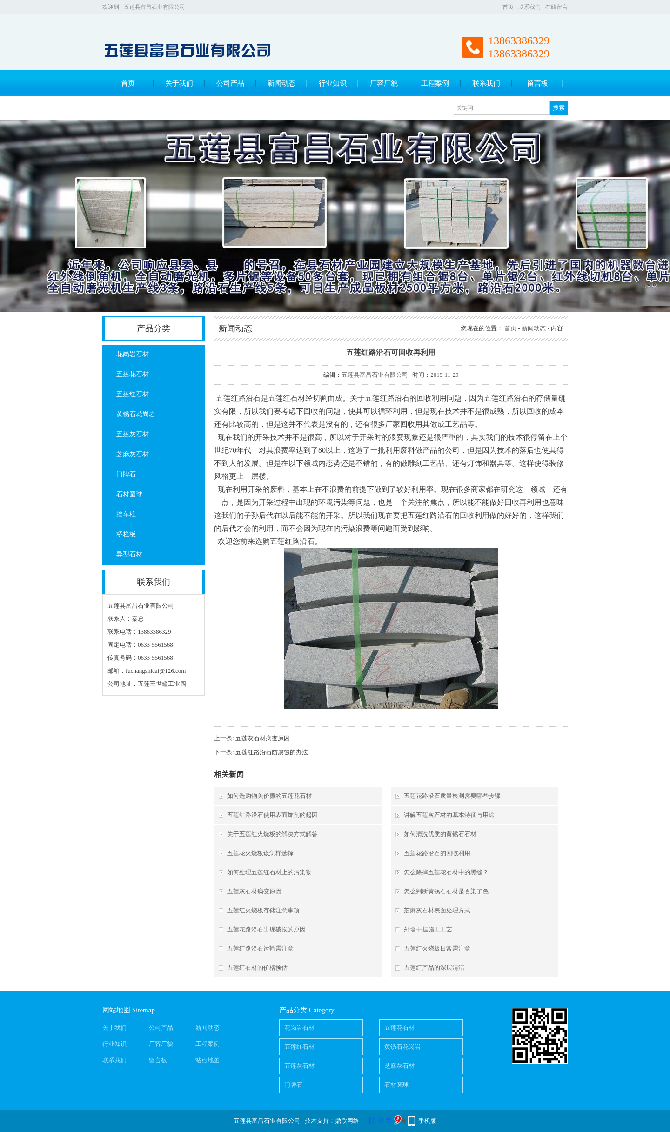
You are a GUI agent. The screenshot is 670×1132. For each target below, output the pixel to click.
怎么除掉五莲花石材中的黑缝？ (446, 872)
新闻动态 (281, 83)
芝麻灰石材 (132, 454)
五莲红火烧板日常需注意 (437, 948)
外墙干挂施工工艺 (428, 929)
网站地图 (116, 1010)
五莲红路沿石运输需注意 (260, 948)
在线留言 (556, 7)
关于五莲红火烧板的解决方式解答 (272, 834)
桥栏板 (126, 534)
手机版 (427, 1120)
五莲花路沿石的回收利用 (437, 853)
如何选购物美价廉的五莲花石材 (269, 795)
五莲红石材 (132, 394)
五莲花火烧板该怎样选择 (260, 853)
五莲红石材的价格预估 (257, 967)
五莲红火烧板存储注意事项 (263, 910)
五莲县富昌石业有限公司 (375, 374)
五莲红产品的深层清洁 (434, 967)
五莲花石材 (132, 374)
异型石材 (129, 554)
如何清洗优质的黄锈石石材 (440, 834)
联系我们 (529, 7)
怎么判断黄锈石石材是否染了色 (446, 891)
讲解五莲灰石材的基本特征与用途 (449, 814)
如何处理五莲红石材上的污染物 (269, 872)
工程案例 (435, 83)
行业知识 (333, 83)
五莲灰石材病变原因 (262, 738)
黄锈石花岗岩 (135, 414)
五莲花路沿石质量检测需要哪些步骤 (452, 795)
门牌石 (126, 474)
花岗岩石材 (132, 354)
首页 (508, 7)
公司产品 (230, 83)
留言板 (537, 83)
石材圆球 (129, 494)
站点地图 (207, 1060)
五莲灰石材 (132, 434)
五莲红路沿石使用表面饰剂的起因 (272, 814)
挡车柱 (126, 514)
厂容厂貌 (384, 83)
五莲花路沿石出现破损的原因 (266, 929)
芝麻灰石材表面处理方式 (437, 910)
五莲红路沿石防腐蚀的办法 (271, 752)
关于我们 (179, 83)
